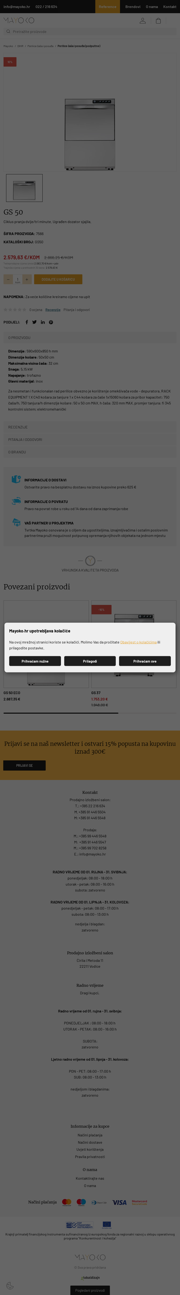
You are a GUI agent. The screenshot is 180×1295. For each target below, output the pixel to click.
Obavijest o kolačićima (138, 642)
